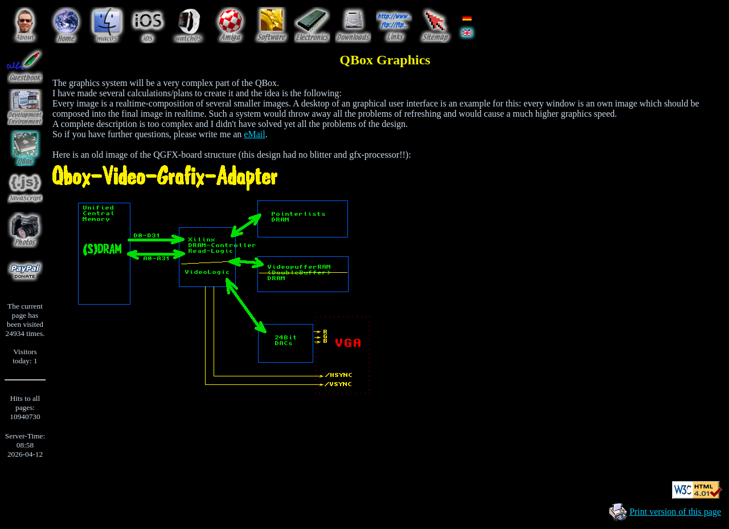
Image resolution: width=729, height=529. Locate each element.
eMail (254, 134)
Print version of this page (675, 511)
